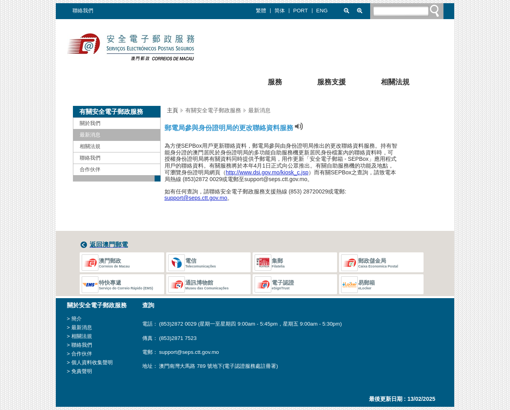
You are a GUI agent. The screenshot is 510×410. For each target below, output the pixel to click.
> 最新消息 (79, 327)
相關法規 (390, 83)
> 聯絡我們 (79, 345)
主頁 (172, 110)
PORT (300, 10)
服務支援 (326, 83)
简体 (280, 10)
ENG (322, 10)
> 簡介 (74, 319)
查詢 (148, 305)
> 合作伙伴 (79, 354)
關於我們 (90, 123)
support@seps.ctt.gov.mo (196, 198)
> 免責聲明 (79, 371)
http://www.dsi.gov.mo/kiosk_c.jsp (267, 172)
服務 (269, 83)
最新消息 (90, 135)
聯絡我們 (83, 11)
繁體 (261, 10)
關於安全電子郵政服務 (97, 305)
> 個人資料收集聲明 (90, 362)
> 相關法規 (79, 336)
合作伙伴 (90, 169)
